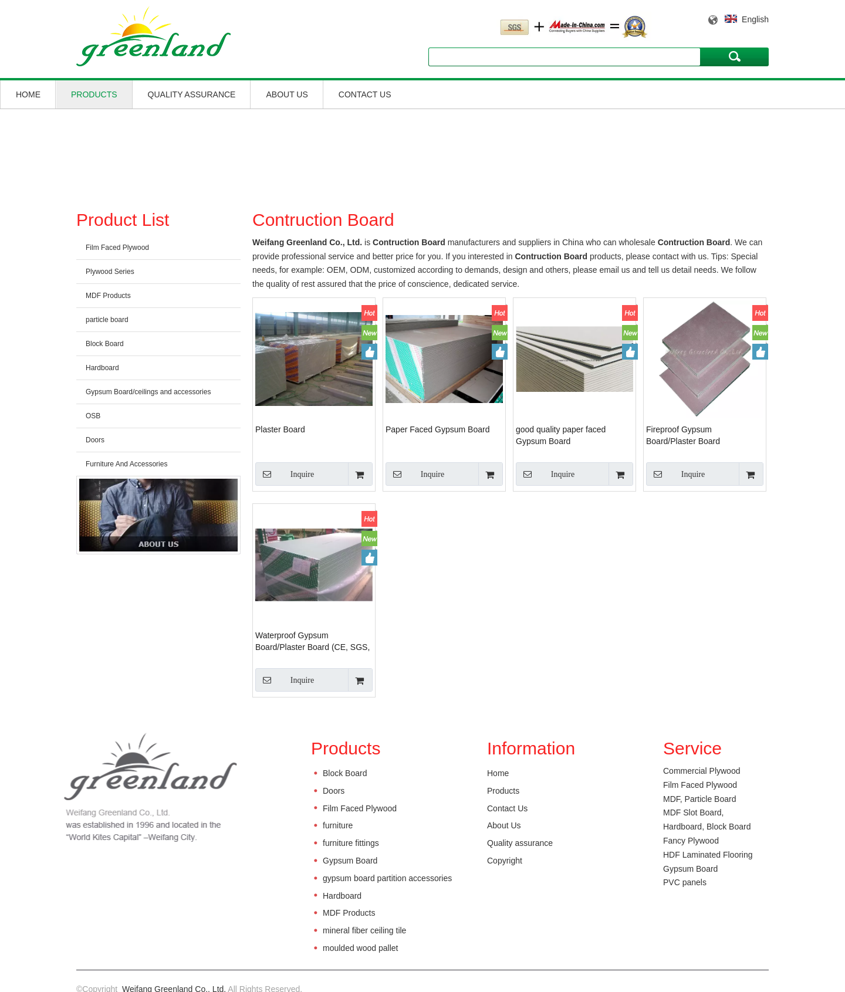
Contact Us (365, 94)
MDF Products (108, 296)
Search (735, 56)
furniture (338, 825)
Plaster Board (280, 429)
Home (28, 94)
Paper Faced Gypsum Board (437, 429)
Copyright (504, 860)
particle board (107, 320)
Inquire (284, 474)
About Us (286, 94)
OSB (93, 416)
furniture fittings (351, 843)
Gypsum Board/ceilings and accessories (148, 392)
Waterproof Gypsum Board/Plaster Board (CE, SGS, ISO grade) (312, 642)
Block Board (105, 344)
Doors (95, 440)
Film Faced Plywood (117, 247)
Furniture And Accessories (126, 464)
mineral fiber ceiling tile (364, 930)
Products (94, 94)
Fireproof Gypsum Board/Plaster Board (683, 435)
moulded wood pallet (360, 948)
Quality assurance (192, 94)
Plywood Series (110, 272)
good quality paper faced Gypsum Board (561, 435)
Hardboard (102, 368)
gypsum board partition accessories (387, 878)
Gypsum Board (350, 860)
